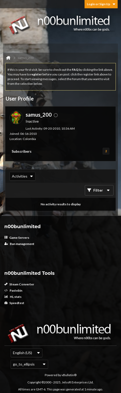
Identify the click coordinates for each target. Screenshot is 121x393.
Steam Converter (19, 284)
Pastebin (13, 290)
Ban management (19, 244)
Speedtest (14, 303)
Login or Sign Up (101, 4)
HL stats (12, 297)
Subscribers (22, 151)
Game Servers (16, 238)
